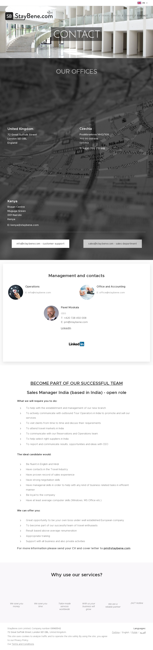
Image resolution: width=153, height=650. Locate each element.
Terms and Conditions (23, 644)
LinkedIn (66, 328)
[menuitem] (80, 15)
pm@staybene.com (117, 548)
